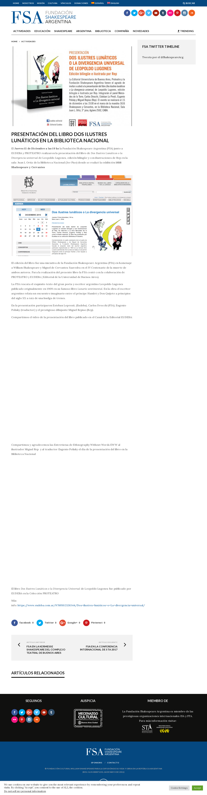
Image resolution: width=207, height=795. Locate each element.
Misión (40, 3)
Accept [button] (197, 788)
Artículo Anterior (36, 642)
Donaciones (81, 3)
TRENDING (186, 30)
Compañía (122, 30)
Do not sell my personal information (25, 791)
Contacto (113, 762)
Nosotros (28, 3)
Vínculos (66, 3)
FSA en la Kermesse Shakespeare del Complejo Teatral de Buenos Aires (46, 649)
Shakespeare (63, 30)
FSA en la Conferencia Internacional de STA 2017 (98, 648)
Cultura (52, 3)
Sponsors (96, 762)
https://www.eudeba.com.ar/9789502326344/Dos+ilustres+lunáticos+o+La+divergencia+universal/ (81, 605)
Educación (42, 30)
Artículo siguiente (108, 642)
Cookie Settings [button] (179, 788)
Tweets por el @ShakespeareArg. (163, 57)
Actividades (22, 30)
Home (16, 3)
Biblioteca (103, 30)
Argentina (83, 30)
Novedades (141, 30)
